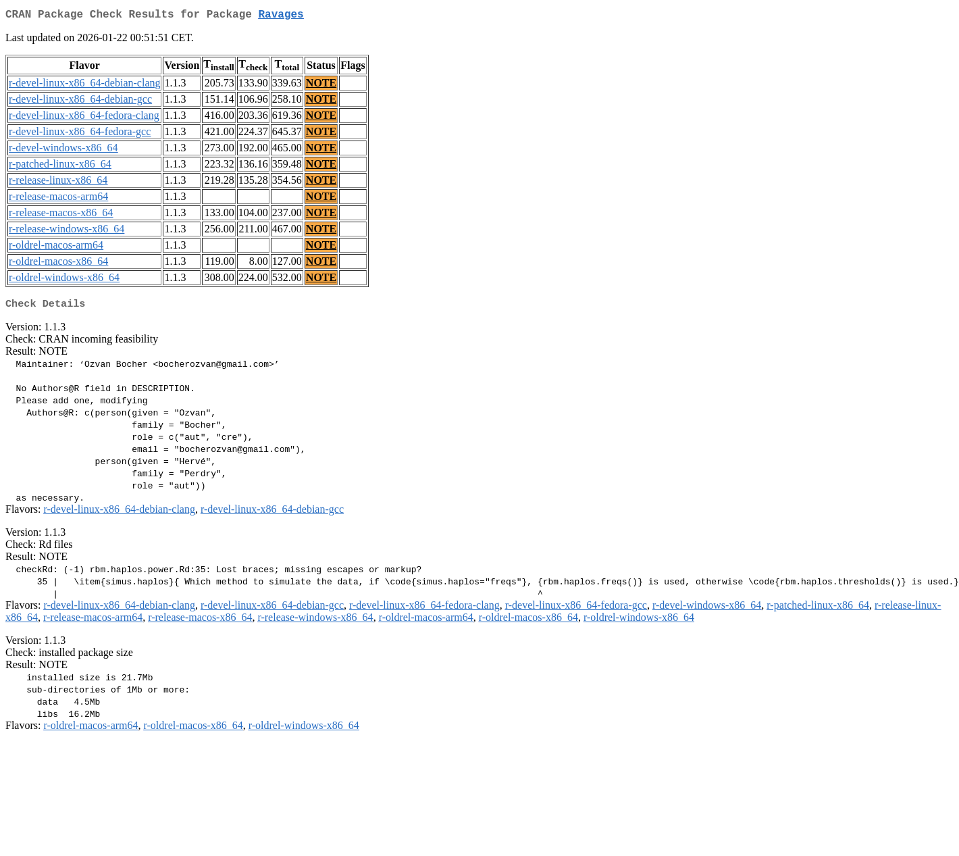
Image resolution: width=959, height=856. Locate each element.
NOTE (321, 85)
